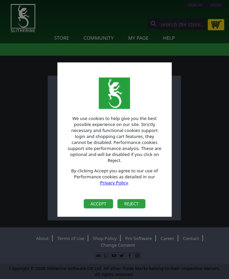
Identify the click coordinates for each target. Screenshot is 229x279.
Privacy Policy (114, 183)
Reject (131, 204)
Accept (98, 204)
